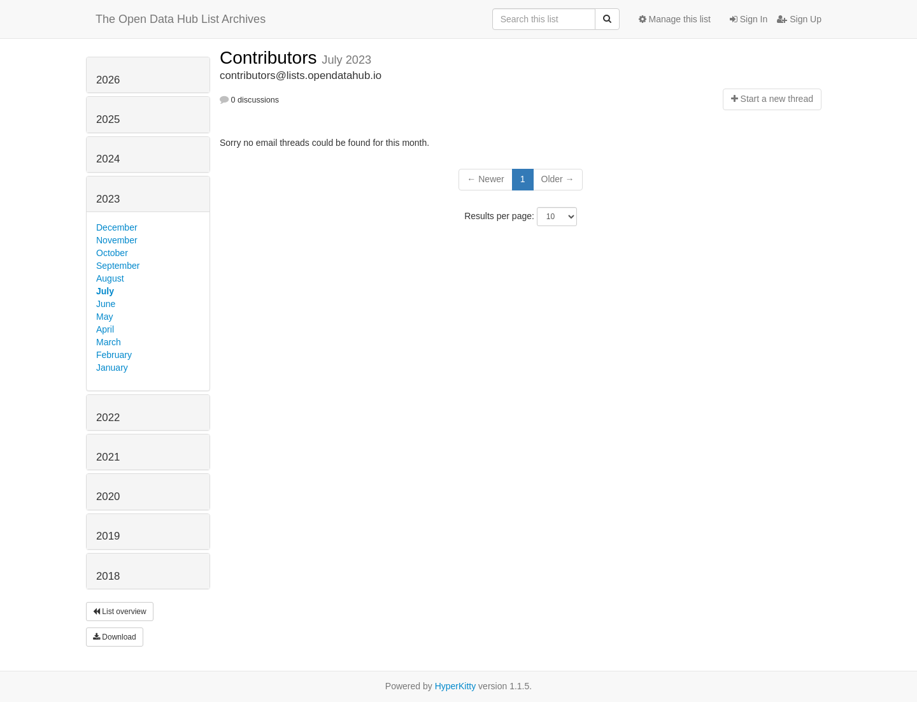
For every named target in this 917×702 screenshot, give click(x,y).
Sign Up (799, 19)
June (105, 304)
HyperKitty (455, 686)
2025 (108, 119)
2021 (108, 457)
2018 (108, 576)
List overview (119, 611)
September (117, 266)
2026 (108, 80)
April (105, 329)
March (108, 342)
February (114, 355)
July (105, 291)
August (110, 278)
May (104, 317)
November (117, 240)
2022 (108, 418)
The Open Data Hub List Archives (181, 19)
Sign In (748, 19)
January (112, 367)
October (112, 253)
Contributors (271, 58)
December (117, 227)
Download (114, 637)
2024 (108, 159)
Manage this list (675, 19)
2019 (108, 536)
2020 (108, 497)
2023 (108, 199)
